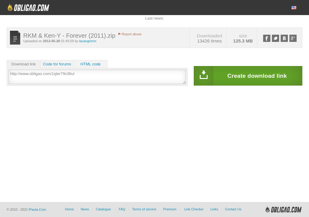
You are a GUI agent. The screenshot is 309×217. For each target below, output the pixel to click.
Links (214, 209)
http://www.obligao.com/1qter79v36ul (97, 77)
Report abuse (132, 34)
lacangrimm (87, 41)
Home (69, 209)
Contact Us (233, 209)
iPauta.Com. (38, 209)
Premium (170, 209)
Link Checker (193, 209)
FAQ (122, 209)
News (85, 209)
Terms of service (144, 209)
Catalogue (103, 209)
